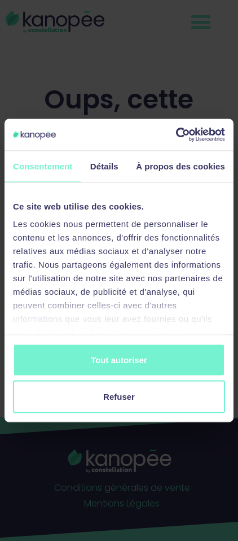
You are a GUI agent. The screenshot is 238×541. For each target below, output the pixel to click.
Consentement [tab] (42, 166)
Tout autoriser (119, 359)
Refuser (119, 397)
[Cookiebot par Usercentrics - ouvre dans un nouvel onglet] (175, 135)
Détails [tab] (104, 166)
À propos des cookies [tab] (180, 166)
